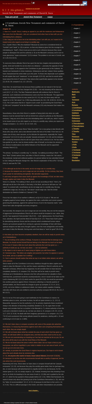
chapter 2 (77, 33)
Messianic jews (77, 139)
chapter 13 (77, 83)
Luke (73, 97)
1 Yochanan (76, 150)
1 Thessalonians (78, 123)
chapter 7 (77, 56)
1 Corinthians (77, 107)
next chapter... (34, 390)
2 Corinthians (77, 110)
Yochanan (75, 100)
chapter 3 (77, 37)
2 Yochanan (76, 152)
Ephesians (76, 115)
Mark (73, 94)
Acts (73, 102)
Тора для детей (11, 17)
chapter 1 (77, 28)
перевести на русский (33, 8)
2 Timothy (75, 131)
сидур (49, 17)
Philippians (76, 118)
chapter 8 (77, 60)
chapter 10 (77, 69)
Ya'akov (75, 142)
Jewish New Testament (33, 17)
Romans (75, 105)
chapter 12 (77, 78)
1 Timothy (75, 129)
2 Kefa (74, 147)
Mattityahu (76, 92)
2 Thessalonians (78, 126)
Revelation (76, 160)
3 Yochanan (76, 155)
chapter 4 (77, 42)
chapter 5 (77, 46)
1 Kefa (74, 144)
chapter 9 (77, 65)
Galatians (75, 113)
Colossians (76, 121)
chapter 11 (77, 74)
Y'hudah (75, 158)
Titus (74, 134)
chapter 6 (77, 51)
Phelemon (75, 136)
